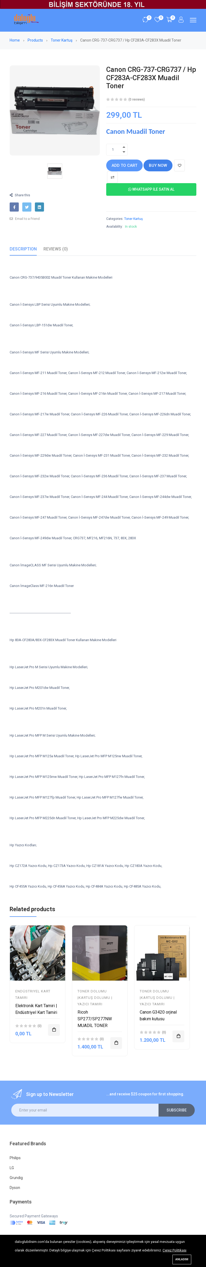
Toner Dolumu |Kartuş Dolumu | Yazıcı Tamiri (95, 997)
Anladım (181, 1259)
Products (36, 40)
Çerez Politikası (174, 1250)
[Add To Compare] (112, 177)
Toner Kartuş (62, 40)
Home (15, 40)
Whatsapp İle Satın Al (151, 189)
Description (23, 249)
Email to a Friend (25, 219)
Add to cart (124, 165)
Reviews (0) (55, 249)
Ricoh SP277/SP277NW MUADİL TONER (95, 1019)
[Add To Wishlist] (179, 165)
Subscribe (177, 1110)
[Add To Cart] (54, 1030)
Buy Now (158, 165)
